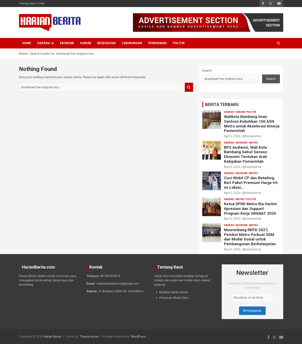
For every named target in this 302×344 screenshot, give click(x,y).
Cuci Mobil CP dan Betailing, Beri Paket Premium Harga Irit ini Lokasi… (251, 183)
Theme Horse (89, 336)
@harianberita (252, 136)
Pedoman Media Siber (174, 298)
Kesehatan (106, 43)
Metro (253, 142)
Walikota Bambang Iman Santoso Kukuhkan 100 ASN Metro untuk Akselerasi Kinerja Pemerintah (251, 123)
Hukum (85, 43)
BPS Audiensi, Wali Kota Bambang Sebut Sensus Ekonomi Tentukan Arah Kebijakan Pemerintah (245, 154)
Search (189, 87)
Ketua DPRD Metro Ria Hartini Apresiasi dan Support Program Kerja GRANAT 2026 (250, 208)
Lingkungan (132, 43)
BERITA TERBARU (222, 104)
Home (26, 43)
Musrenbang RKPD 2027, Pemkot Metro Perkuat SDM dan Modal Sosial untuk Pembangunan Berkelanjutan (250, 236)
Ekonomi (67, 43)
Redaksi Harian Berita (173, 292)
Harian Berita (52, 336)
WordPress (138, 336)
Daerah (43, 43)
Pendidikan (157, 43)
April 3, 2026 (232, 136)
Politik (179, 43)
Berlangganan (252, 310)
